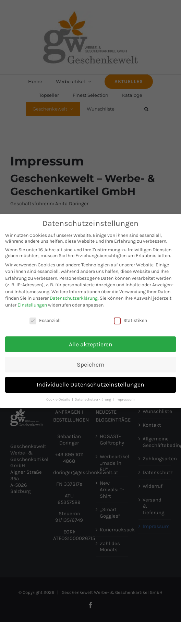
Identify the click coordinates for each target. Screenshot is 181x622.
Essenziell (45, 319)
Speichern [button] (91, 362)
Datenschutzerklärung (74, 297)
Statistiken (130, 319)
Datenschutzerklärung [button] (93, 398)
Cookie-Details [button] (58, 398)
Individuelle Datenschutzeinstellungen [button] (90, 383)
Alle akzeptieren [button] (90, 342)
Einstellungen (32, 304)
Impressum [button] (125, 398)
